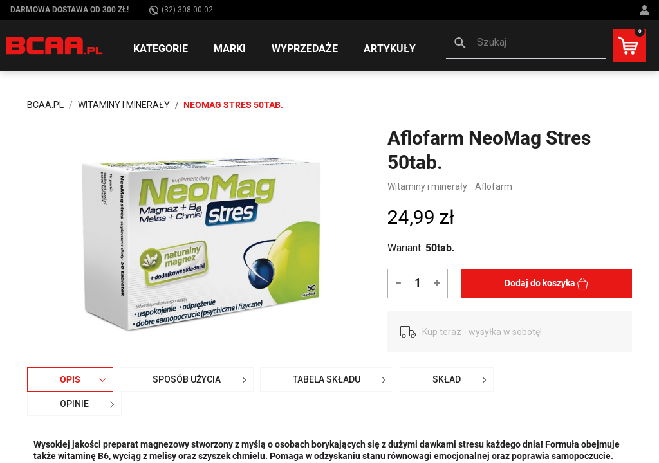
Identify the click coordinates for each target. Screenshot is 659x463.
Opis (84, 379)
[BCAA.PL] (55, 45)
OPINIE (89, 404)
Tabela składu (341, 379)
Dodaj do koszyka (546, 283)
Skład (461, 379)
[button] (526, 44)
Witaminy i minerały (427, 186)
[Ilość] (417, 282)
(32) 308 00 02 (181, 10)
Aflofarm (493, 186)
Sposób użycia (201, 379)
